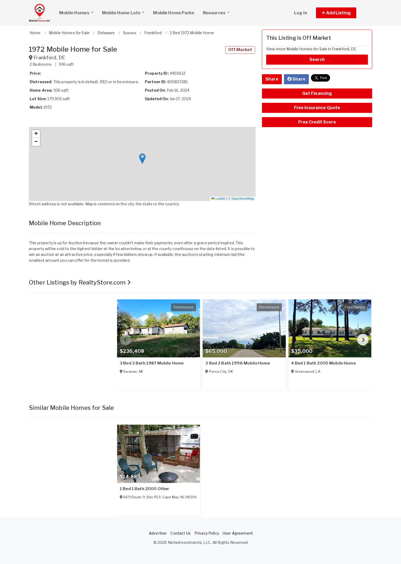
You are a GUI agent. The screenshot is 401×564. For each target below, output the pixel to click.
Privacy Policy (206, 533)
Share (271, 79)
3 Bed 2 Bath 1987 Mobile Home (152, 363)
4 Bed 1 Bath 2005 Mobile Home (323, 363)
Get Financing (317, 93)
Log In (300, 12)
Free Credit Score (317, 122)
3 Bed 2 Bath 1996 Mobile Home (237, 363)
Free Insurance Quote (317, 107)
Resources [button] (214, 12)
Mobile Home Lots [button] (121, 12)
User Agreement (238, 533)
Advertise (158, 533)
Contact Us (180, 533)
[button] (342, 13)
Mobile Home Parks (173, 12)
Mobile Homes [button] (78, 12)
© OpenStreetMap (241, 199)
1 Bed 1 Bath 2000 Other (144, 488)
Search (317, 59)
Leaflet (218, 199)
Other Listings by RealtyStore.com (80, 282)
